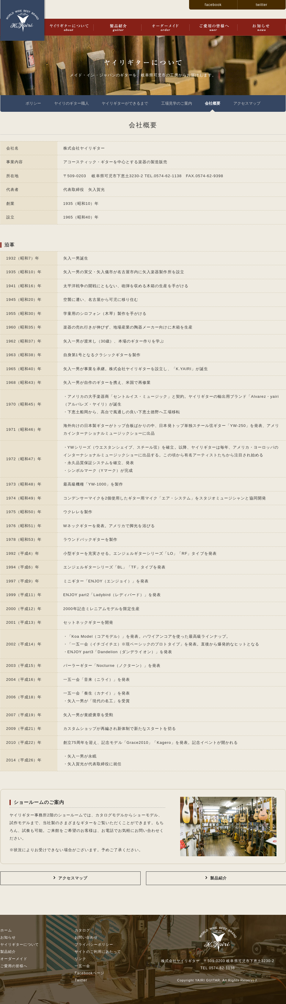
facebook (213, 5)
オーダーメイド (165, 27)
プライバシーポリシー (94, 944)
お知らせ (261, 27)
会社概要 (212, 103)
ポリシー (33, 103)
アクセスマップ (246, 103)
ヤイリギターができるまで (125, 103)
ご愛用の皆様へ (213, 27)
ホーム (6, 930)
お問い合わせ (86, 937)
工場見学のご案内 (176, 103)
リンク (80, 959)
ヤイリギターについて (68, 27)
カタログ (82, 930)
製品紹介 (117, 27)
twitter (261, 5)
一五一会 (82, 966)
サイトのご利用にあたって (98, 952)
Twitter (81, 980)
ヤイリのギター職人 (71, 103)
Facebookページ (89, 973)
